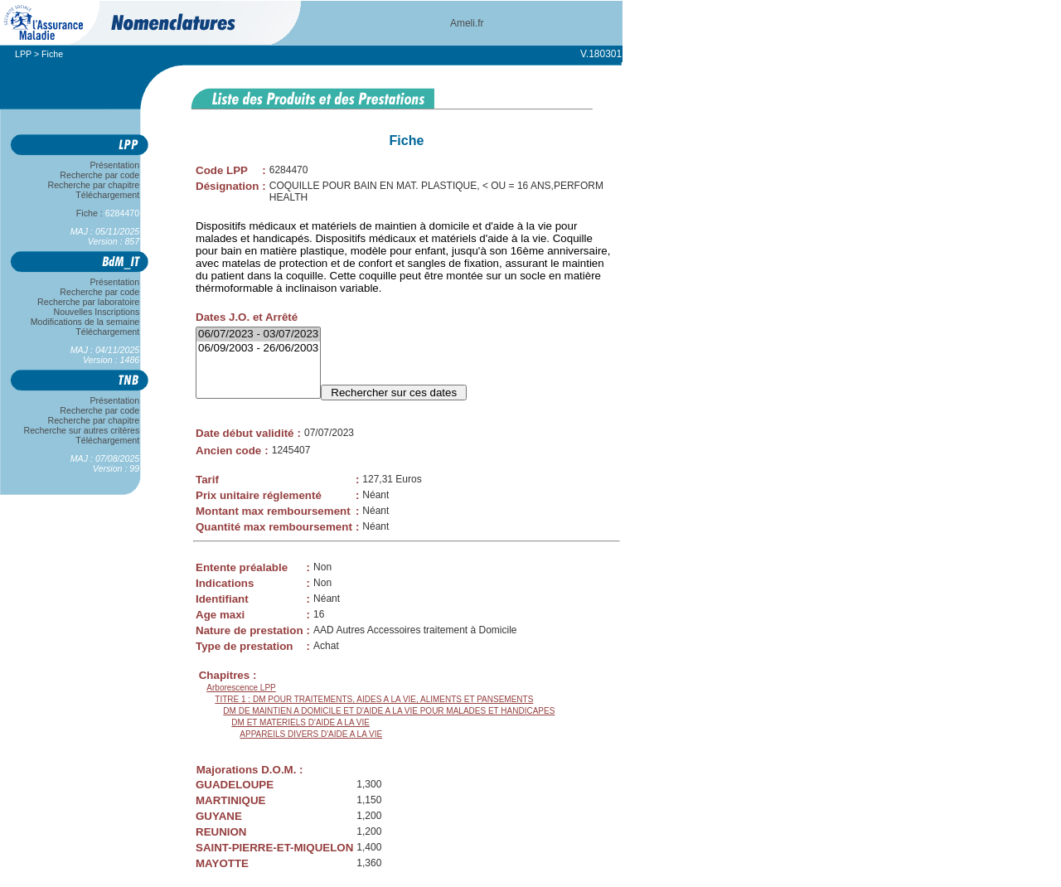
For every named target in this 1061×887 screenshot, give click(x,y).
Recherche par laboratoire (88, 302)
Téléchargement (107, 195)
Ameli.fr (467, 23)
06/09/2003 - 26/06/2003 (258, 349)
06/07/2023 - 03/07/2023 (258, 334)
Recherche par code (100, 175)
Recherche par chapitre (93, 185)
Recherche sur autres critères (81, 430)
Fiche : (107, 213)
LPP (23, 54)
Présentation (114, 165)
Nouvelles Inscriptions (96, 312)
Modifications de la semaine (85, 322)
